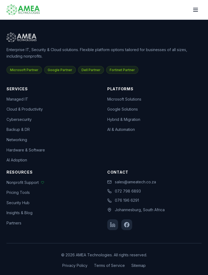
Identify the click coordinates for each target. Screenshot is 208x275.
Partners (13, 223)
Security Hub (18, 202)
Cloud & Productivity (24, 109)
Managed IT (17, 99)
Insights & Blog (19, 212)
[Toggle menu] (196, 10)
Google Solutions (122, 109)
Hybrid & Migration (123, 119)
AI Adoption (16, 160)
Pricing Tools (18, 192)
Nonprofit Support (25, 182)
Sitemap (138, 265)
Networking (16, 139)
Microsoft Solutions (124, 99)
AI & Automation (121, 129)
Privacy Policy (74, 265)
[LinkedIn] (112, 224)
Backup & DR (18, 129)
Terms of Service (109, 265)
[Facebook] (126, 224)
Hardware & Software (25, 150)
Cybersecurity (19, 119)
